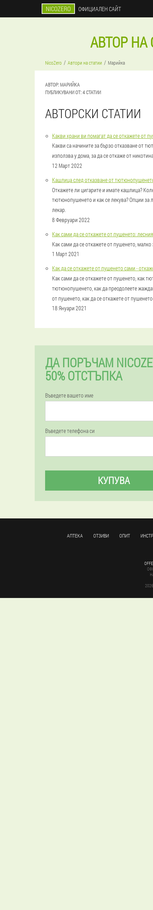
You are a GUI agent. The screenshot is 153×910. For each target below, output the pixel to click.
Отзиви (101, 535)
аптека (75, 535)
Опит (124, 535)
